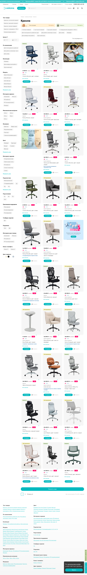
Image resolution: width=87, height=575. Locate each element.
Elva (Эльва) (6, 534)
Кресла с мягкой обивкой (10, 26)
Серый (50, 511)
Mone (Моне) (10, 536)
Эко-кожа (53, 521)
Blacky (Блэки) (7, 86)
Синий (53, 511)
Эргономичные (8, 67)
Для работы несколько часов (11, 50)
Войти (69, 8)
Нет (5, 199)
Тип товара (6, 17)
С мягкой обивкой (26, 29)
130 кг (5, 116)
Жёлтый (6, 148)
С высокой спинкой (52, 29)
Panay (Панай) (24, 536)
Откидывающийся (8, 183)
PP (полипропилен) (9, 102)
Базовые (6, 61)
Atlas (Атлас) (7, 77)
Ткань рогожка (56, 520)
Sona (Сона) (25, 541)
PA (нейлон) (7, 99)
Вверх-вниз (14, 126)
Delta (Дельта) (10, 533)
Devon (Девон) (18, 533)
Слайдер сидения (8, 218)
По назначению (7, 45)
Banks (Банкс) (7, 83)
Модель (5, 72)
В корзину (26, 81)
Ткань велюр (47, 521)
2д (16, 183)
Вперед (29, 494)
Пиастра (6, 132)
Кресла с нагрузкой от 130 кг (11, 29)
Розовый (46, 511)
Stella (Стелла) (7, 543)
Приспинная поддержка (10, 204)
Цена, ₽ (5, 37)
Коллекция (6, 59)
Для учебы (6, 53)
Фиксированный (8, 180)
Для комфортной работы (10, 64)
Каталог (21, 8)
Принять (74, 570)
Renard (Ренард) (15, 538)
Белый (5, 146)
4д (8, 186)
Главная (22, 16)
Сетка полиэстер (8, 167)
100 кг (5, 113)
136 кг (11, 116)
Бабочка (6, 126)
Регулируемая (7, 212)
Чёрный (44, 568)
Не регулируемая (8, 210)
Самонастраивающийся (10, 135)
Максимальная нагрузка (10, 110)
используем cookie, (74, 564)
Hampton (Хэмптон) (14, 534)
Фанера (6, 105)
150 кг (5, 119)
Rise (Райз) (21, 538)
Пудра (35, 511)
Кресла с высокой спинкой (11, 23)
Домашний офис (28, 16)
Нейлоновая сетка (8, 161)
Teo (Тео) (13, 543)
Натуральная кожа (8, 158)
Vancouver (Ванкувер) (21, 543)
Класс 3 (6, 249)
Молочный (50, 509)
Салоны (14, 4)
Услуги (26, 4)
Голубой (12, 146)
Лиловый (45, 509)
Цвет (4, 140)
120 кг (11, 113)
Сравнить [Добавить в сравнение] (34, 81)
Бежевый (6, 143)
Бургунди (13, 143)
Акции (20, 4)
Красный (40, 509)
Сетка (5, 170)
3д (4, 186)
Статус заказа (68, 4)
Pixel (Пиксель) (6, 538)
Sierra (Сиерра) (11, 541)
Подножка (6, 225)
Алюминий (6, 96)
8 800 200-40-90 (79, 4)
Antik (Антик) (7, 80)
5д (57, 529)
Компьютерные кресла (10, 32)
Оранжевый (57, 509)
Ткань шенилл (37, 521)
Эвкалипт (36, 512)
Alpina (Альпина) (8, 75)
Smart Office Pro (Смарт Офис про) (16, 540)
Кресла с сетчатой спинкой (11, 20)
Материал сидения (8, 156)
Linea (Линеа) (22, 534)
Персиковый (40, 511)
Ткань (42, 521)
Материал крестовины (9, 233)
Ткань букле (49, 520)
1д (4, 196)
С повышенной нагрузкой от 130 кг (68, 29)
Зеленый (36, 509)
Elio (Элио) (25, 533)
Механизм (6, 124)
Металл (14, 96)
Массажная (7, 207)
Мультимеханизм (8, 129)
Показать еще (52, 489)
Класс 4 (13, 249)
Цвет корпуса (7, 254)
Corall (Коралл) (18, 531)
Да (4, 220)
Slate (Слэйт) (18, 541)
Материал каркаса (8, 94)
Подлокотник (7, 178)
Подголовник (7, 194)
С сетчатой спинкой (39, 29)
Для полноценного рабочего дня (11, 48)
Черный (58, 511)
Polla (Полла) (17, 536)
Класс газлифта (7, 246)
